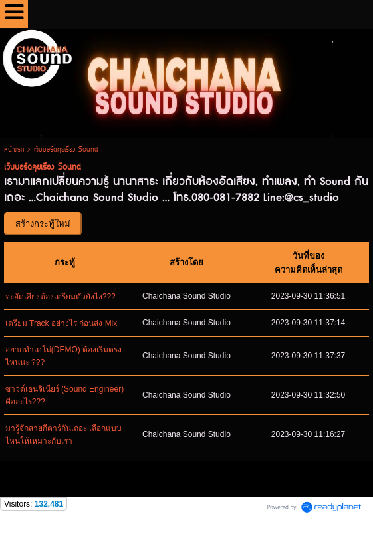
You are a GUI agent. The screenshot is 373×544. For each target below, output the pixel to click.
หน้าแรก (14, 150)
